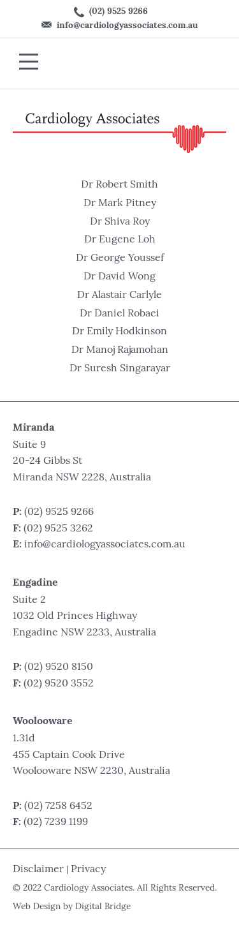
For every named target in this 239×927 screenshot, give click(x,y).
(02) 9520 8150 (58, 667)
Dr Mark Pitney (119, 203)
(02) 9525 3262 (58, 529)
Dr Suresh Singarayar (119, 369)
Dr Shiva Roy (120, 222)
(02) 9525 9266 (111, 12)
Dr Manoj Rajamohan (119, 350)
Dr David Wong (119, 277)
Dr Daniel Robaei (119, 314)
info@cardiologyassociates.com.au (119, 25)
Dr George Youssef (120, 258)
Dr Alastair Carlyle (119, 295)
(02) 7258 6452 (58, 806)
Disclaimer (38, 869)
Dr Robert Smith (119, 185)
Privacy (88, 869)
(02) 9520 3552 (59, 684)
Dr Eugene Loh (120, 240)
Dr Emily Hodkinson (119, 332)
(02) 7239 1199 (56, 822)
